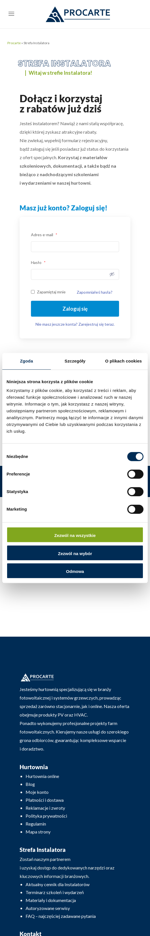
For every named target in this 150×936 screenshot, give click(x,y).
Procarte (14, 43)
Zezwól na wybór (75, 553)
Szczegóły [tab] (74, 361)
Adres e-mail (44, 234)
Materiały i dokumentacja (51, 900)
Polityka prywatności (46, 815)
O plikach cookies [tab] (123, 361)
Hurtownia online (42, 776)
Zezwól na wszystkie (75, 535)
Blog (30, 784)
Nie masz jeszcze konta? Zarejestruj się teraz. (75, 324)
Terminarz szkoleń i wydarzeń (55, 892)
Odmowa (75, 571)
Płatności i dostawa (45, 800)
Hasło (38, 262)
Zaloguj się (75, 309)
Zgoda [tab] (26, 361)
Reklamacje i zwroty (45, 808)
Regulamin (36, 823)
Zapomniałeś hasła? (95, 292)
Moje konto (37, 792)
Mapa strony (38, 831)
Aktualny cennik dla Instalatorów (57, 884)
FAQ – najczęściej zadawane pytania (61, 916)
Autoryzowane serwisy (48, 908)
